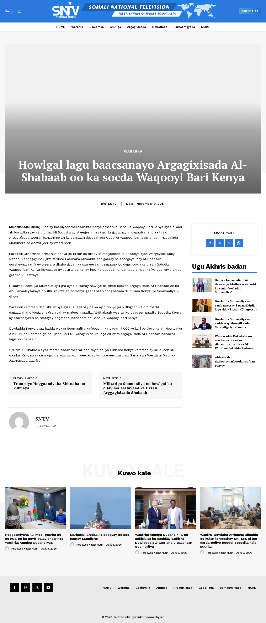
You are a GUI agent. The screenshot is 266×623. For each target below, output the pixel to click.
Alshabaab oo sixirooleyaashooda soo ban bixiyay (235, 361)
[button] (13, 11)
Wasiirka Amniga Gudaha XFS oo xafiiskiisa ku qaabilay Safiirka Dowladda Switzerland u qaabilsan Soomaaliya (163, 541)
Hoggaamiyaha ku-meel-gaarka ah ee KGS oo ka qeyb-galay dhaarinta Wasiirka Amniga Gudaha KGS (34, 539)
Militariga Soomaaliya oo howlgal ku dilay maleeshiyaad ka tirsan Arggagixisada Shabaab (137, 388)
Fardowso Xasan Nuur (24, 548)
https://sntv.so (45, 425)
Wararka (133, 151)
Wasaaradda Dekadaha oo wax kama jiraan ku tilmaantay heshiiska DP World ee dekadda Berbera (234, 342)
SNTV (112, 204)
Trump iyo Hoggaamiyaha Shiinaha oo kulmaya (49, 385)
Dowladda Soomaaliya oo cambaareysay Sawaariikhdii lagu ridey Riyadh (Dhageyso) (236, 305)
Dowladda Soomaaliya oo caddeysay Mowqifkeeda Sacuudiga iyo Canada (233, 323)
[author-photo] (7, 548)
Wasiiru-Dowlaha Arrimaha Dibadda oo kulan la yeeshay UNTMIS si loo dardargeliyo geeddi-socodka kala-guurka (229, 541)
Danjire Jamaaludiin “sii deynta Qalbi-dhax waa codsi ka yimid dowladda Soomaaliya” (235, 286)
